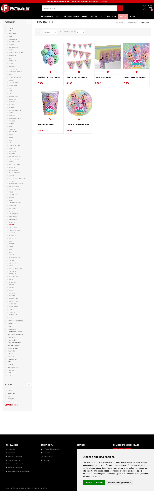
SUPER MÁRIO (13, 61)
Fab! (9, 396)
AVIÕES (11, 265)
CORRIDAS (12, 153)
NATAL (9, 362)
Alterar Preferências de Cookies (19, 471)
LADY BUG (11, 80)
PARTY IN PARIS (13, 216)
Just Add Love (11, 393)
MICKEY (11, 249)
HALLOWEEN (11, 351)
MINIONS (11, 287)
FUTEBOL (11, 255)
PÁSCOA (10, 373)
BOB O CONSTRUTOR (14, 173)
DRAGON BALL (13, 39)
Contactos (11, 449)
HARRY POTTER (13, 148)
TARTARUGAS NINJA (14, 230)
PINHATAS (12, 312)
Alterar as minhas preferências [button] (119, 483)
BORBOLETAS (12, 208)
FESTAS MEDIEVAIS (13, 367)
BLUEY (10, 58)
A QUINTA (11, 113)
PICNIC (11, 192)
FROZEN (11, 50)
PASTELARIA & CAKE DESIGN (15, 321)
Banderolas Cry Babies (77, 77)
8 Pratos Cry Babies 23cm (78, 125)
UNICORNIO (12, 102)
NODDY (11, 137)
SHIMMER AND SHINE (15, 110)
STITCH (11, 36)
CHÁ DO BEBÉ (11, 337)
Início (121, 22)
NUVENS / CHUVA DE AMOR (16, 52)
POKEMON (12, 167)
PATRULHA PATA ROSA (15, 77)
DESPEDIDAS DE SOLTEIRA (15, 332)
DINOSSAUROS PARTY (15, 118)
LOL (10, 143)
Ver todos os (10, 405)
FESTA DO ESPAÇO (14, 159)
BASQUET (11, 290)
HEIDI (10, 88)
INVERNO (10, 28)
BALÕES (10, 326)
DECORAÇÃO (12, 304)
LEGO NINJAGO (13, 194)
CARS (10, 241)
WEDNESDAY (12, 235)
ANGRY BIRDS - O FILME (15, 72)
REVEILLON (11, 356)
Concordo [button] (88, 483)
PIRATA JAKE (12, 274)
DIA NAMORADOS (12, 359)
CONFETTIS (12, 309)
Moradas (47, 453)
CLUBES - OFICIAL (13, 301)
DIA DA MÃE (11, 364)
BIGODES (11, 285)
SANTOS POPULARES (13, 348)
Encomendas (48, 456)
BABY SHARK (12, 55)
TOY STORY (12, 181)
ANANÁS (11, 123)
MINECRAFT (12, 115)
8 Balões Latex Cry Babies (49, 77)
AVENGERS (12, 66)
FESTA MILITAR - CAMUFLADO (17, 178)
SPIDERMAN (12, 263)
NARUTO (11, 44)
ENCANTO (11, 211)
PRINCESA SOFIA (13, 298)
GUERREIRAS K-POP (14, 42)
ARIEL (10, 140)
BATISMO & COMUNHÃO (14, 343)
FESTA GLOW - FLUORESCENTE (16, 334)
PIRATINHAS (12, 271)
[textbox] (79, 9)
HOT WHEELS (12, 233)
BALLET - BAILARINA (14, 164)
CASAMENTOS (12, 323)
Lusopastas (11, 398)
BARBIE (11, 134)
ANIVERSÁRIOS (132, 22)
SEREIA (11, 162)
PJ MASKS (12, 104)
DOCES (10, 31)
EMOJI (10, 93)
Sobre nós (11, 453)
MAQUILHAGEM (13, 219)
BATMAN (11, 107)
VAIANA (11, 74)
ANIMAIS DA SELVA (14, 96)
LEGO (10, 91)
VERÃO (10, 375)
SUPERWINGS (12, 99)
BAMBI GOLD (12, 151)
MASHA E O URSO (14, 47)
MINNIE (11, 246)
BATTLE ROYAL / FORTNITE (16, 184)
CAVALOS (11, 175)
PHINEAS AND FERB (14, 257)
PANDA (11, 279)
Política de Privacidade (16, 464)
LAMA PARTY (12, 129)
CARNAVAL (11, 353)
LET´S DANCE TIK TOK (15, 203)
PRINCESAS (12, 244)
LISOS (10, 252)
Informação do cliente (51, 449)
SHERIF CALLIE (13, 85)
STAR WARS (12, 295)
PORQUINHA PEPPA (14, 276)
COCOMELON (12, 205)
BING (10, 200)
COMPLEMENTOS (13, 306)
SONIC (10, 126)
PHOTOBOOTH (12, 329)
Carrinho (142, 6)
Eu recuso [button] (100, 483)
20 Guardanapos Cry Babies (136, 77)
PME (9, 401)
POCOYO (11, 197)
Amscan (10, 390)
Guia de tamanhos (14, 460)
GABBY (11, 63)
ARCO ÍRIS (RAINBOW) (15, 156)
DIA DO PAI (11, 370)
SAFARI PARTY (13, 132)
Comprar (50, 72)
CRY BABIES (12, 224)
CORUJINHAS (12, 282)
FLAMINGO (12, 121)
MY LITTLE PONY (13, 214)
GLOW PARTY (12, 222)
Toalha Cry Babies (103, 77)
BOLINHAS (12, 293)
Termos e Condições (15, 456)
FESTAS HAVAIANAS (13, 345)
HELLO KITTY (12, 238)
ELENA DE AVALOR (14, 82)
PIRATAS (11, 260)
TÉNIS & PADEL (13, 227)
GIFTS (10, 317)
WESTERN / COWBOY (14, 189)
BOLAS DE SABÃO (13, 315)
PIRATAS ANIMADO (14, 186)
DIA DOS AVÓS (11, 340)
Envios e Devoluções (15, 467)
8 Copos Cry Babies (46, 125)
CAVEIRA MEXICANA (14, 145)
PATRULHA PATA (13, 69)
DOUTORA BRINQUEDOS (15, 268)
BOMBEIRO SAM (13, 170)
